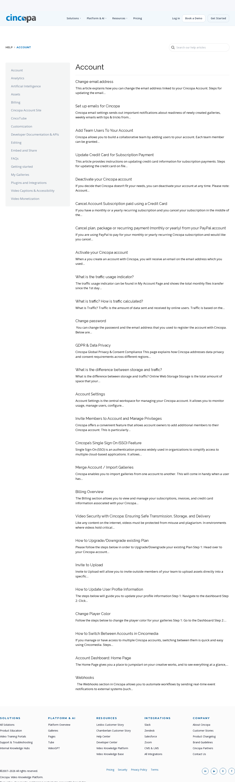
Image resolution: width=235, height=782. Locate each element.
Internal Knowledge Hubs (15, 737)
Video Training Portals (13, 725)
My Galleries (20, 163)
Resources (118, 7)
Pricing (137, 7)
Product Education (11, 719)
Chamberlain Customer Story (113, 719)
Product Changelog (204, 725)
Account (17, 59)
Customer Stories (203, 719)
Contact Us (199, 743)
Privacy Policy (139, 758)
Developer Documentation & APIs (35, 123)
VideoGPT (54, 737)
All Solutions (7, 713)
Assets (15, 83)
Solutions (73, 7)
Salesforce (150, 725)
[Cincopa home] (21, 7)
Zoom (148, 731)
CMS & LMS (151, 737)
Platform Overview (59, 713)
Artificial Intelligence (26, 75)
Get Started (218, 7)
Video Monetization (25, 188)
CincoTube (19, 107)
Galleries (53, 719)
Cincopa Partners (203, 737)
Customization (21, 115)
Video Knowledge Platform (112, 737)
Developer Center (106, 731)
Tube (51, 731)
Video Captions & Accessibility (33, 179)
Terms (154, 758)
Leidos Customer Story (110, 713)
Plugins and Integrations (29, 172)
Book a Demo (193, 7)
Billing (15, 91)
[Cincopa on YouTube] (214, 760)
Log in (176, 7)
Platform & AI (95, 7)
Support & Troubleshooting (16, 731)
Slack (147, 713)
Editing (16, 131)
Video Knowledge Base (110, 743)
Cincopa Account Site (26, 99)
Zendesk (149, 719)
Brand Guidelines (203, 731)
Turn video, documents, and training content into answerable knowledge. (43, 771)
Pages (51, 725)
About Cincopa (201, 713)
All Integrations (153, 743)
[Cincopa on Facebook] (231, 760)
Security (122, 758)
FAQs (15, 147)
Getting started (22, 155)
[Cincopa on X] (223, 760)
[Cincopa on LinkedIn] (205, 760)
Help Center (103, 725)
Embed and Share (24, 139)
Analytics (17, 67)
